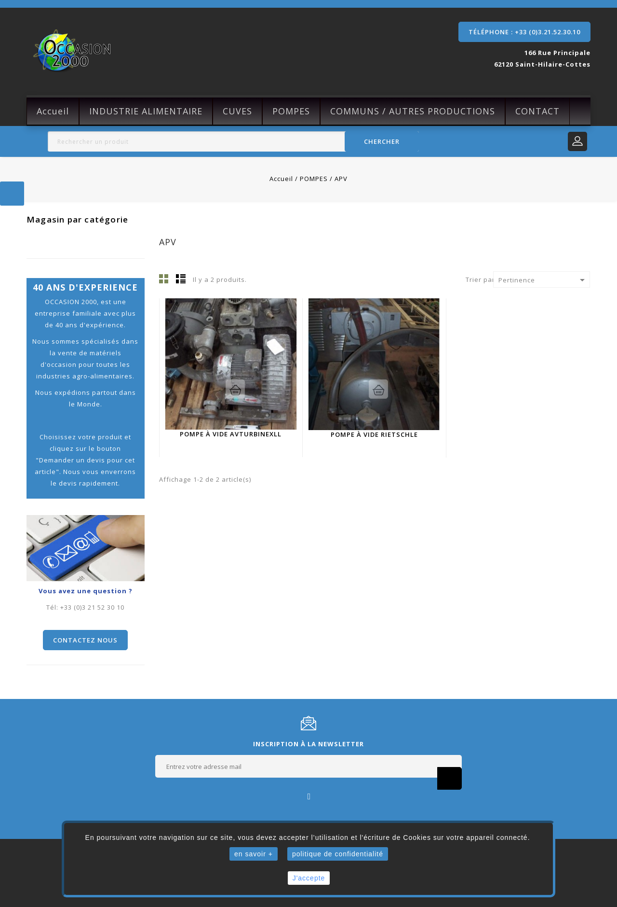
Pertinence (543, 280)
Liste (181, 278)
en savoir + (253, 854)
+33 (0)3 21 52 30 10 (92, 607)
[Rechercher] (233, 141)
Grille (164, 278)
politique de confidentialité (337, 854)
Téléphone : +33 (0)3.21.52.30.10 (524, 32)
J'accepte (309, 878)
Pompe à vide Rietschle (374, 434)
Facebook (309, 796)
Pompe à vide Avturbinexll (231, 434)
